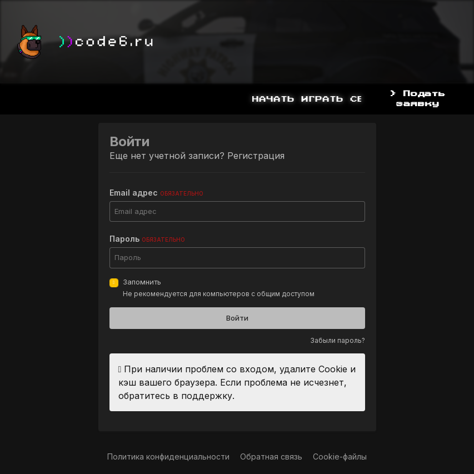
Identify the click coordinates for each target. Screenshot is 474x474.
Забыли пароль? (337, 340)
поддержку (206, 395)
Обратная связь (271, 456)
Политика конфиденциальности (168, 456)
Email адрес (156, 192)
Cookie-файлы (340, 456)
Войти (237, 317)
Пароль (147, 238)
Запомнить (142, 281)
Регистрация (256, 155)
